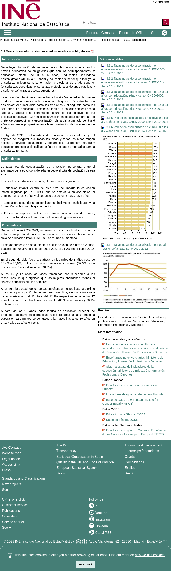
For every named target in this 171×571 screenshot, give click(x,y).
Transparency (66, 451)
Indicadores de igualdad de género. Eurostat (135, 394)
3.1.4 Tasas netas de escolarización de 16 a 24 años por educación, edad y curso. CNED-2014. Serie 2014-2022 (134, 108)
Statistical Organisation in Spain (79, 456)
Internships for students (142, 451)
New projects (11, 484)
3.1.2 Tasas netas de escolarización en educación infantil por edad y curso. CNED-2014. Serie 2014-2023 (133, 82)
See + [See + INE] (60, 473)
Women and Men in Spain (88, 39)
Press (6, 470)
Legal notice (11, 459)
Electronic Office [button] (132, 33)
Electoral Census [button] (100, 33)
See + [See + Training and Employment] (129, 473)
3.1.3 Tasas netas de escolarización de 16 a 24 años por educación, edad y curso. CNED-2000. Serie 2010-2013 (134, 95)
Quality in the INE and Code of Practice (85, 462)
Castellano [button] (161, 2)
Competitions (134, 462)
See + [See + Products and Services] (6, 527)
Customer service (15, 505)
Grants (130, 456)
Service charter (13, 522)
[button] (158, 33)
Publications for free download (65, 39)
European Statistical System (77, 468)
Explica (130, 468)
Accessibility (11, 464)
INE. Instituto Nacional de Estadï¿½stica (44, 541)
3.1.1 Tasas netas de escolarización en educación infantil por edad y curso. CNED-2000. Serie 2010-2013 (133, 69)
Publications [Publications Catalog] (11, 511)
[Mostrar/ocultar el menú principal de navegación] (8, 33)
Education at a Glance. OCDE (125, 414)
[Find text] (122, 22)
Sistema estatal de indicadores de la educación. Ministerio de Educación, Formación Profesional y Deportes (133, 370)
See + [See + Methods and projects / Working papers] (6, 489)
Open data (10, 516)
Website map (11, 453)
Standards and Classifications (24, 478)
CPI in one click (13, 499)
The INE (62, 445)
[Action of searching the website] (165, 22)
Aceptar (85, 564)
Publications (37, 39)
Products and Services (13, 39)
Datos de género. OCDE (122, 419)
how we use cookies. (150, 555)
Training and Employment (143, 445)
